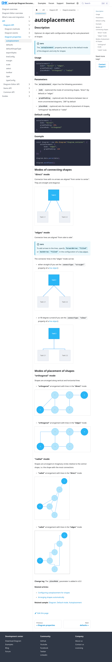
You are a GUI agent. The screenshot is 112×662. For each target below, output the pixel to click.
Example (98, 24)
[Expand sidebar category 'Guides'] (29, 96)
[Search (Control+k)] (95, 3)
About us (79, 641)
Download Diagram (13, 641)
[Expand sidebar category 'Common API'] (29, 92)
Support (60, 3)
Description (99, 11)
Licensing (79, 648)
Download (70, 3)
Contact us (79, 644)
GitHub (43, 641)
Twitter (43, 651)
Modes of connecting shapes (102, 28)
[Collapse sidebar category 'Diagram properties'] (29, 37)
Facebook (44, 648)
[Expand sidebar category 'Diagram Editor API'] (29, 84)
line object (84, 252)
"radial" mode (102, 50)
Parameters (99, 18)
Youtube (43, 644)
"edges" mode (102, 36)
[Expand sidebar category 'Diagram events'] (29, 33)
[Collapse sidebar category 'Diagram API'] (29, 25)
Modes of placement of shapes (102, 40)
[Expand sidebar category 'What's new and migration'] (29, 17)
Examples (42, 3)
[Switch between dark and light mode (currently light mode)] (77, 3)
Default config (100, 21)
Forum (51, 3)
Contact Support (102, 65)
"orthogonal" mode (102, 46)
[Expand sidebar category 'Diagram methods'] (29, 29)
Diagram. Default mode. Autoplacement (65, 602)
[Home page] (37, 10)
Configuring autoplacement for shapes (54, 592)
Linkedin (43, 655)
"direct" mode (102, 33)
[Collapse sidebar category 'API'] (29, 21)
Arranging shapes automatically (51, 597)
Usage (98, 14)
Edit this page (41, 613)
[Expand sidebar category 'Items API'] (29, 88)
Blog (7, 648)
